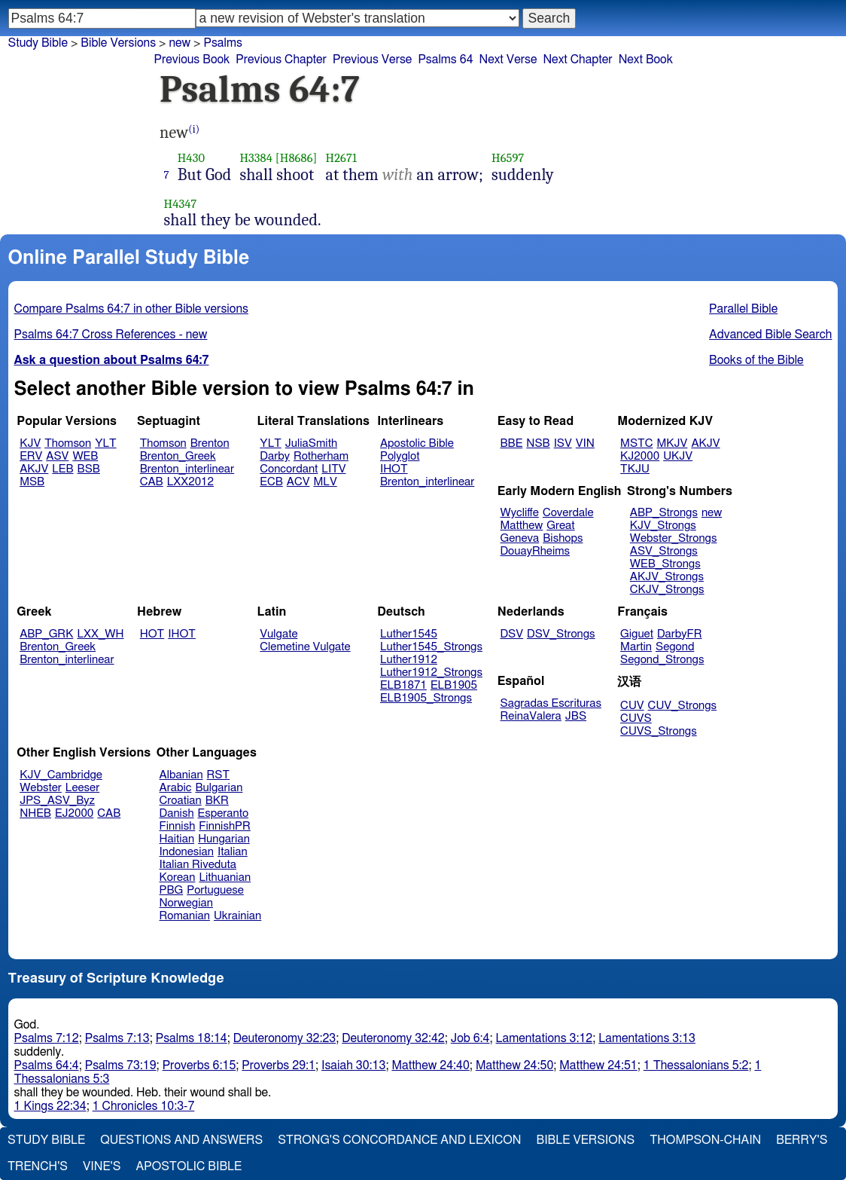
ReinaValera (531, 716)
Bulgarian (218, 787)
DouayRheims (536, 551)
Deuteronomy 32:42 (393, 1038)
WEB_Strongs (665, 564)
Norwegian (186, 903)
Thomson (67, 443)
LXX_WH (100, 634)
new (711, 512)
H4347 (180, 204)
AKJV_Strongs (667, 576)
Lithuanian (225, 877)
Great (560, 525)
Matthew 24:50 (514, 1065)
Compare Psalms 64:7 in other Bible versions (131, 309)
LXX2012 (190, 482)
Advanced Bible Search (770, 335)
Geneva (520, 538)
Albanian (181, 775)
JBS (575, 716)
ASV (57, 456)
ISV (563, 443)
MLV (324, 482)
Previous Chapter (281, 59)
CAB (151, 482)
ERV (31, 456)
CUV (632, 705)
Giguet (636, 634)
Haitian (177, 839)
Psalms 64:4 (46, 1065)
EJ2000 (74, 813)
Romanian (185, 916)
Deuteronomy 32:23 (284, 1038)
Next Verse (508, 59)
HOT (152, 634)
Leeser (82, 787)
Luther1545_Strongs (431, 647)
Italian (233, 851)
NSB (537, 443)
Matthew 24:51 (598, 1065)
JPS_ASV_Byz (57, 800)
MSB (32, 482)
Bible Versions (118, 43)
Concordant (289, 469)
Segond (675, 647)
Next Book (646, 59)
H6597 (508, 158)
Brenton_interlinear (187, 469)
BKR (217, 800)
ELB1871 (403, 685)
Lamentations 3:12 (544, 1038)
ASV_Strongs (664, 551)
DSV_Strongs (561, 634)
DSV (512, 634)
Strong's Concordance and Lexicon (399, 1140)
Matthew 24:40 (430, 1065)
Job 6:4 (470, 1038)
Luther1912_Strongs (431, 672)
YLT (105, 443)
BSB (89, 469)
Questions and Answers (181, 1140)
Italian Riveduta (198, 864)
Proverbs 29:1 (278, 1065)
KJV (30, 443)
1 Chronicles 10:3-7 (144, 1106)
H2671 (342, 158)
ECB (271, 482)
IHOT (394, 469)
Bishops (563, 538)
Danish (177, 813)
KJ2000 (639, 456)
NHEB (35, 813)
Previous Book (192, 59)
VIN (585, 443)
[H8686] (296, 158)
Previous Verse (372, 59)
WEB (85, 456)
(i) (193, 129)
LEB (62, 469)
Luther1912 (408, 659)
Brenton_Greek (178, 456)
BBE (512, 443)
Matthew (522, 525)
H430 (191, 158)
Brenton (210, 443)
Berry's (801, 1140)
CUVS (636, 718)
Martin (636, 647)
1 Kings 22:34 (50, 1106)
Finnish (178, 826)
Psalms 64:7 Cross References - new (111, 335)
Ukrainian (237, 916)
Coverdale (568, 512)
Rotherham (321, 456)
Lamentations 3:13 (646, 1038)
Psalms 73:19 (121, 1065)
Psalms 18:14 (191, 1038)
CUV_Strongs (682, 705)
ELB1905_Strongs (426, 698)
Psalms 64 (445, 59)
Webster (41, 787)
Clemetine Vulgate (305, 647)
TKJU (635, 469)
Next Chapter (577, 59)
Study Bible (38, 43)
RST (218, 775)
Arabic (176, 787)
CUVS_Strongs (658, 731)
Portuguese (215, 890)
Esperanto (223, 813)
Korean (178, 877)
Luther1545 (408, 634)
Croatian (181, 800)
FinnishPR (225, 826)
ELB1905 (454, 685)
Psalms (222, 43)
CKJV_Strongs (667, 589)
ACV (298, 482)
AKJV (34, 469)
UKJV (677, 456)
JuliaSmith (311, 443)
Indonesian (187, 851)
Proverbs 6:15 (199, 1065)
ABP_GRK (46, 634)
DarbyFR (679, 634)
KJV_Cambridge (61, 775)
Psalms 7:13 (117, 1038)
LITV (333, 469)
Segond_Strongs (662, 659)
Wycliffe (520, 512)
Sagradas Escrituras (551, 703)
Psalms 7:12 (46, 1038)
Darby (275, 456)
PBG (172, 890)
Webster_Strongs (673, 538)
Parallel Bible (743, 309)
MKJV (671, 443)
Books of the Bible (756, 360)
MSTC (636, 443)
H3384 (255, 158)
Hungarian (224, 839)
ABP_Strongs (664, 512)
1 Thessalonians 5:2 (696, 1065)
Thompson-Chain (705, 1140)
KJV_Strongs (663, 525)
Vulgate (278, 634)
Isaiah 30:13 (353, 1065)
